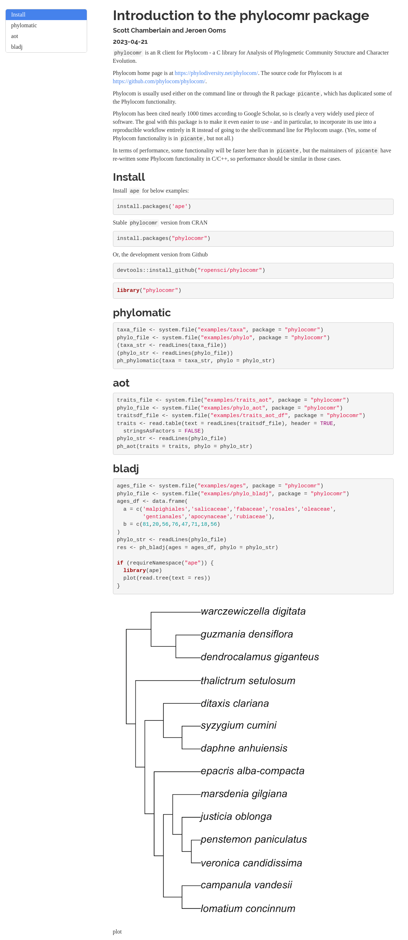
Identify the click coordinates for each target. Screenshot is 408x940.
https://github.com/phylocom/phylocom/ (159, 81)
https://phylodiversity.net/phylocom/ (216, 73)
